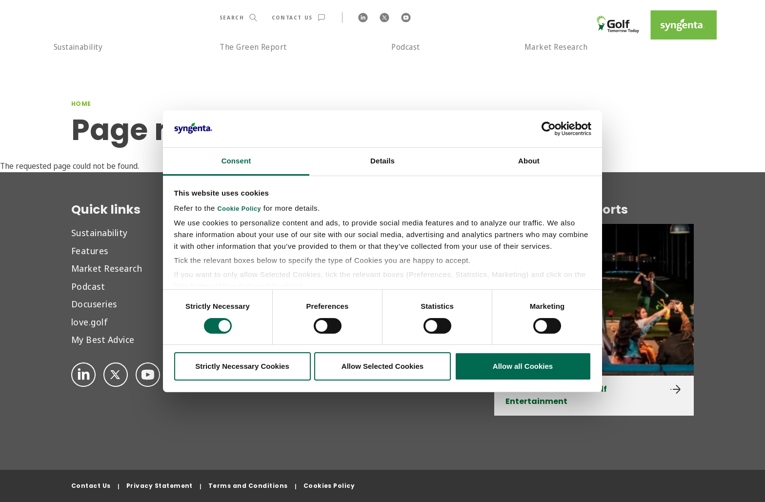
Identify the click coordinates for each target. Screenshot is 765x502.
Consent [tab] (236, 161)
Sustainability (78, 46)
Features (89, 250)
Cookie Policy (240, 208)
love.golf (89, 322)
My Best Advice (103, 339)
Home (81, 104)
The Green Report (253, 46)
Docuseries (94, 304)
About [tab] (529, 161)
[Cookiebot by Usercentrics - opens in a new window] (548, 128)
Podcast (405, 46)
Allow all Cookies (523, 366)
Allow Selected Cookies (382, 366)
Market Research (555, 46)
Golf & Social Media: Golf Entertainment (556, 395)
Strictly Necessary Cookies (242, 366)
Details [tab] (382, 161)
